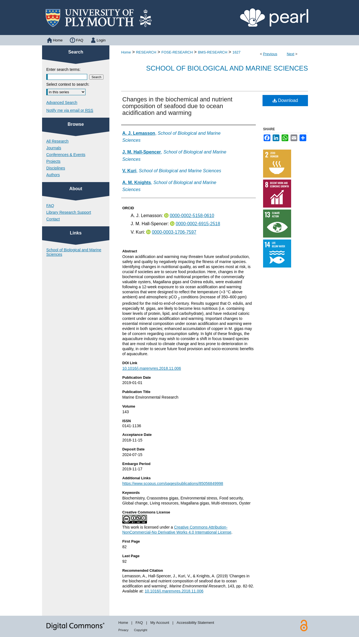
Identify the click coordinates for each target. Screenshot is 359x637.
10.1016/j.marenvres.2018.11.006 (151, 368)
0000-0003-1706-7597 (174, 232)
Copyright (140, 630)
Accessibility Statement (195, 622)
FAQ (50, 205)
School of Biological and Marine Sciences (227, 68)
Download (285, 100)
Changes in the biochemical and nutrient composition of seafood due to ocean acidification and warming (177, 106)
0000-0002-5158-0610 (192, 215)
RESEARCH (146, 52)
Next (290, 54)
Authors (53, 175)
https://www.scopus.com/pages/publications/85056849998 (172, 483)
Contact (53, 219)
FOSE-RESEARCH (177, 52)
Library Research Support (68, 212)
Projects (53, 161)
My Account (159, 622)
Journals (53, 148)
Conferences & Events (65, 154)
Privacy (123, 630)
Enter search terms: (63, 69)
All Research (57, 141)
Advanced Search (61, 102)
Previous (270, 54)
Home (126, 52)
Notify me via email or (69, 110)
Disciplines (55, 168)
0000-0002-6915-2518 (198, 223)
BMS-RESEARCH (212, 52)
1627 (237, 52)
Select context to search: (67, 84)
